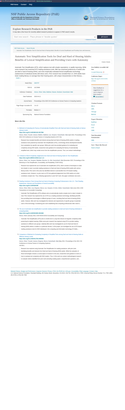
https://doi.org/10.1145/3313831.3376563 (99, 80)
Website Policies (15, 271)
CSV (92, 127)
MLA (93, 106)
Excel (93, 125)
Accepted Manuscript (97, 72)
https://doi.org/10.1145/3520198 (29, 185)
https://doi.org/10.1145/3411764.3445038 (31, 238)
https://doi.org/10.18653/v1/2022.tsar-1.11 (32, 158)
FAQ (30, 4)
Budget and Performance (28, 271)
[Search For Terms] (54, 37)
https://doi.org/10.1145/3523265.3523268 (31, 213)
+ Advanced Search (90, 39)
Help (96, 271)
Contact (23, 4)
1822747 (36, 83)
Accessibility (74, 271)
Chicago (93, 111)
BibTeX (93, 114)
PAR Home (14, 4)
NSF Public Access (19, 48)
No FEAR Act (60, 271)
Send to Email (95, 148)
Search (104, 37)
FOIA (54, 271)
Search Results (31, 48)
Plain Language (83, 271)
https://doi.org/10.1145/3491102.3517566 (31, 132)
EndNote (94, 122)
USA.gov (68, 271)
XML (93, 130)
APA (92, 109)
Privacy (50, 271)
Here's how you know (44, 1)
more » (18, 78)
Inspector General (41, 271)
